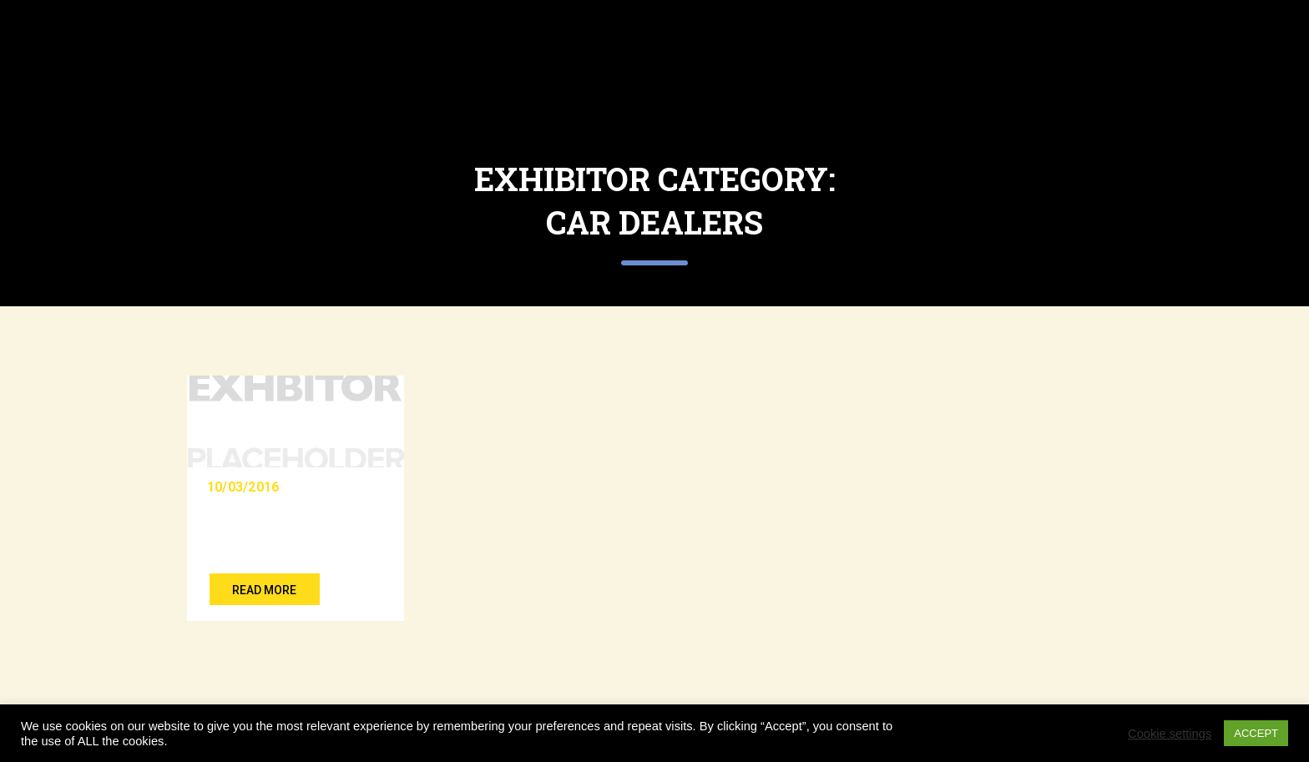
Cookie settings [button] (1169, 733)
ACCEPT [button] (1256, 733)
